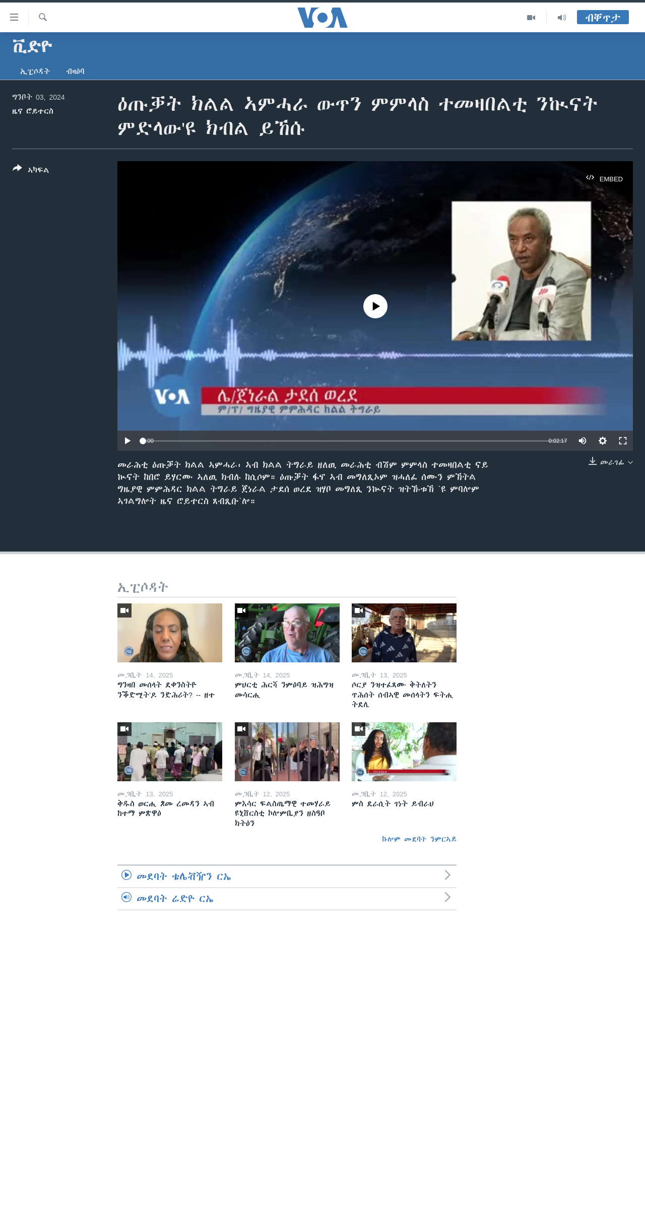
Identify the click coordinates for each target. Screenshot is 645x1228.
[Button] (31, 171)
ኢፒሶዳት (35, 71)
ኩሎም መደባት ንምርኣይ (419, 839)
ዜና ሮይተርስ (32, 111)
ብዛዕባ (75, 71)
